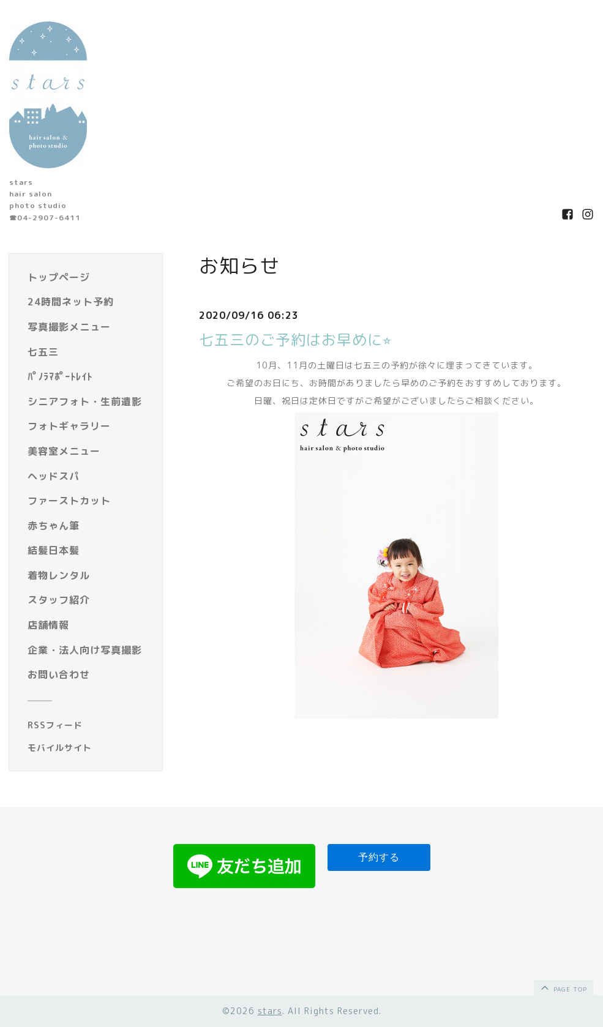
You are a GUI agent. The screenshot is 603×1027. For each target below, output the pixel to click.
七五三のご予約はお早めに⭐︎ (295, 339)
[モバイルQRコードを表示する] (90, 748)
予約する (379, 857)
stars (270, 1011)
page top (563, 987)
